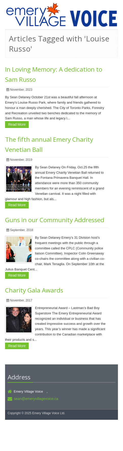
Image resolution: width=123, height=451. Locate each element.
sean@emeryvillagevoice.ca (36, 399)
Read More (17, 124)
